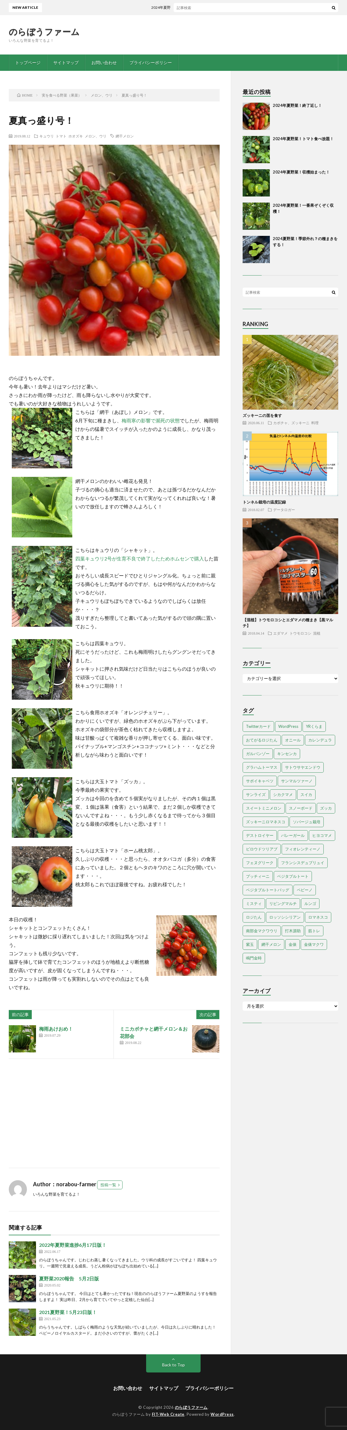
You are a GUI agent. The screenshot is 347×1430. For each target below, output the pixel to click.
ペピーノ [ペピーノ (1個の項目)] (305, 889)
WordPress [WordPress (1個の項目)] (288, 726)
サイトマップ (66, 62)
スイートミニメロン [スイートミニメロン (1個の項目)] (263, 808)
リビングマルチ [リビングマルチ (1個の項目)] (283, 903)
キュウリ (46, 136)
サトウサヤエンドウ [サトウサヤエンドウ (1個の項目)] (302, 767)
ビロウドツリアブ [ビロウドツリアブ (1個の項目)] (261, 849)
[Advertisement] (114, 1113)
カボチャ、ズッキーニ (291, 422)
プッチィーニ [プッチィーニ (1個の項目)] (258, 876)
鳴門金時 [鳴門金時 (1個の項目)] (254, 958)
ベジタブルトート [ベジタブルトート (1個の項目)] (293, 876)
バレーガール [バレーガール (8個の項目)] (293, 835)
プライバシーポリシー (150, 62)
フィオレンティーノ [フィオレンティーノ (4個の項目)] (302, 849)
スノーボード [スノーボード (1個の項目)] (301, 808)
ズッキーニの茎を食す (262, 415)
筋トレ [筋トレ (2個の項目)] (314, 930)
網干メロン (125, 136)
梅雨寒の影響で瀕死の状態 (151, 420)
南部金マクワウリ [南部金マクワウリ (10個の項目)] (261, 930)
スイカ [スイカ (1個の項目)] (306, 794)
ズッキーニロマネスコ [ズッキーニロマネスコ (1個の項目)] (265, 821)
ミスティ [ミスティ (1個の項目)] (254, 903)
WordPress (222, 1414)
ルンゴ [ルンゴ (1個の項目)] (310, 903)
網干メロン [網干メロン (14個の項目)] (271, 944)
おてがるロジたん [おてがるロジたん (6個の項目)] (261, 740)
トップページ (28, 62)
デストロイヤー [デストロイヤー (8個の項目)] (259, 835)
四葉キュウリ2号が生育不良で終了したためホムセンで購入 (139, 558)
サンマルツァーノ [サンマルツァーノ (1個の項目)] (297, 780)
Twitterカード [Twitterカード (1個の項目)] (258, 726)
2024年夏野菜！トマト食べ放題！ (303, 138)
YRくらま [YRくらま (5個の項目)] (314, 726)
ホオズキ (75, 136)
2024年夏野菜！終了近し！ (177, 7)
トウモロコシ (300, 633)
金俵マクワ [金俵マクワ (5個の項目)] (314, 944)
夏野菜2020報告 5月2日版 (69, 1278)
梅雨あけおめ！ (56, 1029)
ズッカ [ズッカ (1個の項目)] (326, 808)
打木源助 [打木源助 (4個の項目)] (293, 930)
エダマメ (280, 633)
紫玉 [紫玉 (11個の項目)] (250, 944)
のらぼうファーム (44, 31)
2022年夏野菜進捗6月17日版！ (72, 1245)
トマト (61, 136)
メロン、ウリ (95, 136)
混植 (316, 633)
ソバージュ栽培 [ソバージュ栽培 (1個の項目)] (306, 821)
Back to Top (173, 1364)
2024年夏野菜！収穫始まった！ (301, 172)
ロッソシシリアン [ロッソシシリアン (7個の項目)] (285, 917)
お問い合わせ (104, 62)
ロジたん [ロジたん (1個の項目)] (254, 917)
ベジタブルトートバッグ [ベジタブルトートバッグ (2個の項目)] (267, 889)
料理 (315, 422)
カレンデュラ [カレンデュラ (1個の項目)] (320, 740)
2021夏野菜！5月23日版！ (68, 1312)
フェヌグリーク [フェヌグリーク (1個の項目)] (259, 862)
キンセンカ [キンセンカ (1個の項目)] (287, 753)
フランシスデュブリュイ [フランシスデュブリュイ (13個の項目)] (302, 862)
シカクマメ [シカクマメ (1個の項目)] (283, 794)
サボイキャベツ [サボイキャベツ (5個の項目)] (259, 780)
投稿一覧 (108, 1184)
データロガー (284, 509)
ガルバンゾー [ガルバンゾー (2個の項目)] (258, 753)
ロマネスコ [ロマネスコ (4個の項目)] (318, 917)
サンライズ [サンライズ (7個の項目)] (256, 794)
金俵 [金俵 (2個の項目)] (292, 944)
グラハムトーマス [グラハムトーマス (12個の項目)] (261, 767)
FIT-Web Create (168, 1414)
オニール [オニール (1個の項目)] (293, 740)
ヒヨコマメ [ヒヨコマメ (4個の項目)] (322, 835)
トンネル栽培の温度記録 (264, 502)
